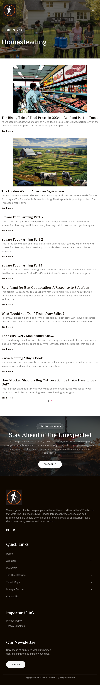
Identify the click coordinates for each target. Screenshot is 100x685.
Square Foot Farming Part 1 (22, 265)
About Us (50, 561)
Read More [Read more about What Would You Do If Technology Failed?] (7, 327)
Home (9, 553)
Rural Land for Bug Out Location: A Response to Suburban (45, 288)
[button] (50, 560)
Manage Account (50, 589)
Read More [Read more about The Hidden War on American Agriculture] (7, 208)
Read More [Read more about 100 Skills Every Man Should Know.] (7, 349)
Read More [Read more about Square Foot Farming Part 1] (7, 278)
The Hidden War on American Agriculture (33, 191)
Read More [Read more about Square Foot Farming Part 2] (7, 256)
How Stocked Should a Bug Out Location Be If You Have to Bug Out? (49, 382)
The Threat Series (50, 575)
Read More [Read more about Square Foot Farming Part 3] (7, 230)
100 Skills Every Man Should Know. (28, 336)
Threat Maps (50, 582)
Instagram (11, 567)
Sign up (16, 664)
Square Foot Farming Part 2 (22, 239)
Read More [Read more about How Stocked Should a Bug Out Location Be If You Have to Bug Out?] (7, 397)
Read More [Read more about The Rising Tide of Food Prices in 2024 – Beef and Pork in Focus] (7, 131)
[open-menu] (93, 10)
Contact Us (50, 464)
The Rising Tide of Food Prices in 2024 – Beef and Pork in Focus (50, 118)
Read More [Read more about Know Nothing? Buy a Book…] (7, 371)
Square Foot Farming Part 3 (22, 217)
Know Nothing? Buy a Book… (23, 358)
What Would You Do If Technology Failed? (33, 314)
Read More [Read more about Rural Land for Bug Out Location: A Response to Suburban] (7, 304)
